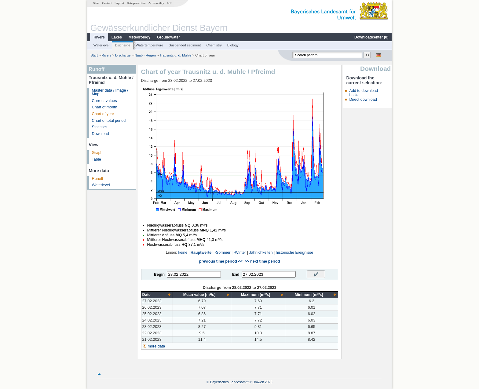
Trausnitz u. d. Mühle (175, 55)
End (236, 274)
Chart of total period (109, 120)
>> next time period (262, 261)
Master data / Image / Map (110, 92)
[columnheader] (157, 295)
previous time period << (221, 261)
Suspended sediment (185, 45)
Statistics (99, 127)
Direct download (363, 99)
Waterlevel (101, 45)
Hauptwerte (201, 252)
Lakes (117, 37)
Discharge (122, 45)
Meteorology (139, 37)
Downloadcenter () (371, 37)
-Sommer (223, 252)
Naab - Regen (145, 55)
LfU (169, 3)
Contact (107, 3)
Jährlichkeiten (261, 252)
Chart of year (103, 114)
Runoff (97, 178)
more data (156, 346)
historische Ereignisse (294, 252)
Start (96, 3)
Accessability (156, 3)
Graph (97, 153)
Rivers (99, 37)
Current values (104, 101)
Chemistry (213, 45)
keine (182, 252)
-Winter (240, 252)
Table (96, 159)
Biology (233, 45)
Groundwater (168, 37)
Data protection (136, 3)
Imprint (119, 3)
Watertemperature (149, 45)
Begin (159, 274)
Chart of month (104, 107)
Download (100, 134)
